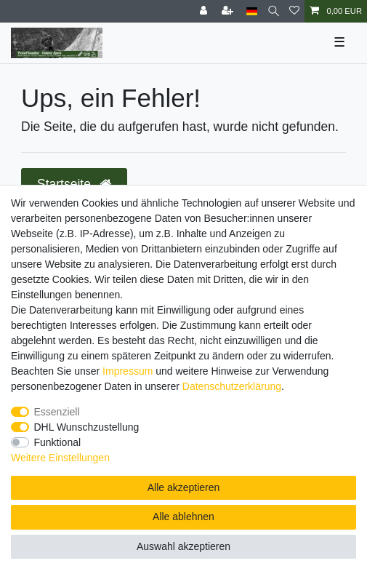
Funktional (57, 442)
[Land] (251, 11)
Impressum (127, 371)
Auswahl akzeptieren (183, 546)
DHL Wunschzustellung (87, 427)
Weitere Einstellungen (60, 457)
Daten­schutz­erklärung (231, 386)
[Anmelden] (205, 11)
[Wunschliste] (294, 11)
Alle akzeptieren (184, 487)
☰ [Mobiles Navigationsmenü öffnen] (339, 42)
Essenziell (57, 412)
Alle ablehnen (183, 516)
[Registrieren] (229, 11)
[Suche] (273, 11)
